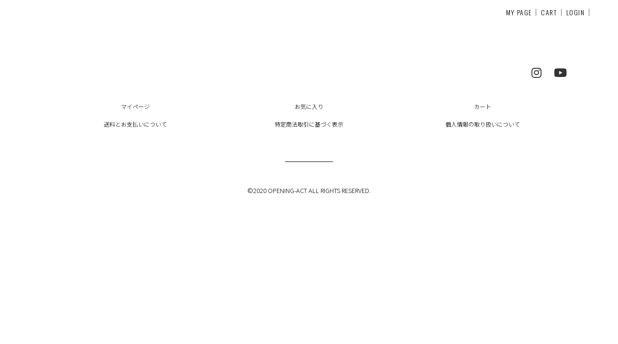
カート (482, 106)
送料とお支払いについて (135, 124)
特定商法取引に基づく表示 (309, 124)
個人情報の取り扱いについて (482, 124)
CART (549, 12)
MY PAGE (519, 12)
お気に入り (309, 106)
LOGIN (575, 12)
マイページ (135, 106)
